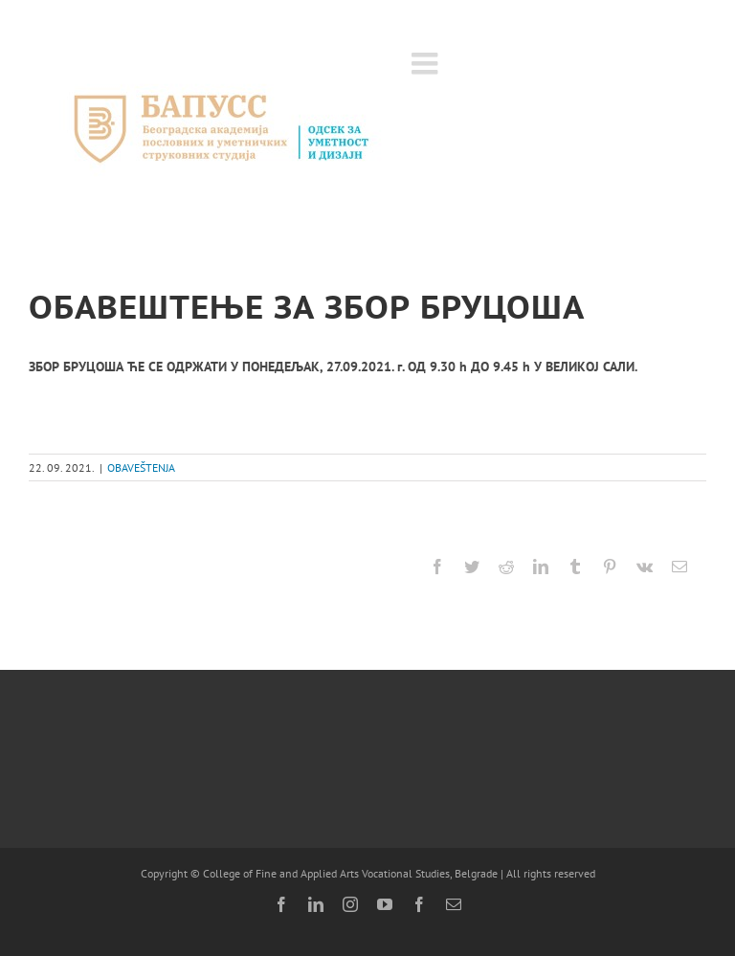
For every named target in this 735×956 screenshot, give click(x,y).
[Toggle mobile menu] (427, 63)
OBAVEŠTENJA (141, 467)
